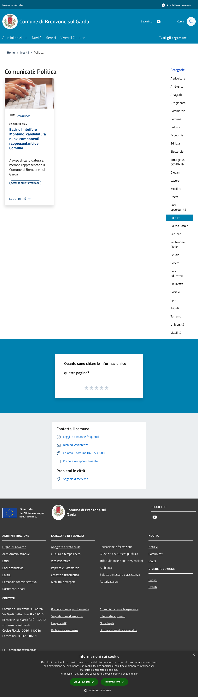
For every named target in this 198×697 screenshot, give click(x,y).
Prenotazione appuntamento (70, 609)
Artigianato (178, 102)
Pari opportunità (178, 207)
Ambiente (177, 86)
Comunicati (19, 116)
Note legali (107, 623)
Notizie (153, 547)
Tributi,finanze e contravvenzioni (121, 560)
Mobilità (176, 188)
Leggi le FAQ (59, 623)
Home (11, 52)
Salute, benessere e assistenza (120, 574)
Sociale (175, 292)
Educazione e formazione (116, 546)
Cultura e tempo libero (65, 554)
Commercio (178, 111)
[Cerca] (191, 21)
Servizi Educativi (177, 273)
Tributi (175, 308)
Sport (174, 300)
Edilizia (175, 143)
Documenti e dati (13, 588)
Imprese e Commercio (65, 567)
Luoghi (152, 580)
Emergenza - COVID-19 (179, 162)
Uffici (5, 560)
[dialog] (99, 674)
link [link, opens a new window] (136, 673)
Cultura (175, 127)
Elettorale (177, 151)
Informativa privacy (112, 616)
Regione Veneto (12, 5)
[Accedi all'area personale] (176, 5)
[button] (99, 690)
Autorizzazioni (109, 581)
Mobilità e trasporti (63, 581)
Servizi (175, 263)
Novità (24, 52)
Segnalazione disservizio (67, 616)
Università (177, 324)
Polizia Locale (179, 225)
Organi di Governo (14, 547)
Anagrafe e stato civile (65, 547)
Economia (177, 135)
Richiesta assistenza (64, 630)
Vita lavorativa (60, 560)
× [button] (193, 654)
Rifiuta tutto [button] (114, 681)
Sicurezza (177, 283)
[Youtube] (156, 21)
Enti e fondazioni (13, 567)
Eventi (152, 587)
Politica (175, 217)
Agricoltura (178, 78)
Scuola (175, 254)
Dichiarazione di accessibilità (118, 630)
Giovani (175, 172)
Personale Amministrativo (19, 581)
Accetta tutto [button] (84, 681)
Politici (6, 574)
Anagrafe (177, 94)
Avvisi (152, 560)
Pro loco (176, 234)
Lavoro (175, 180)
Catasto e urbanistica (65, 574)
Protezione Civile (178, 244)
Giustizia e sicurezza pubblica (119, 553)
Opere (174, 196)
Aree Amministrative (16, 554)
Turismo (176, 316)
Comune (176, 119)
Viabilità (176, 332)
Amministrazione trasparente (119, 609)
